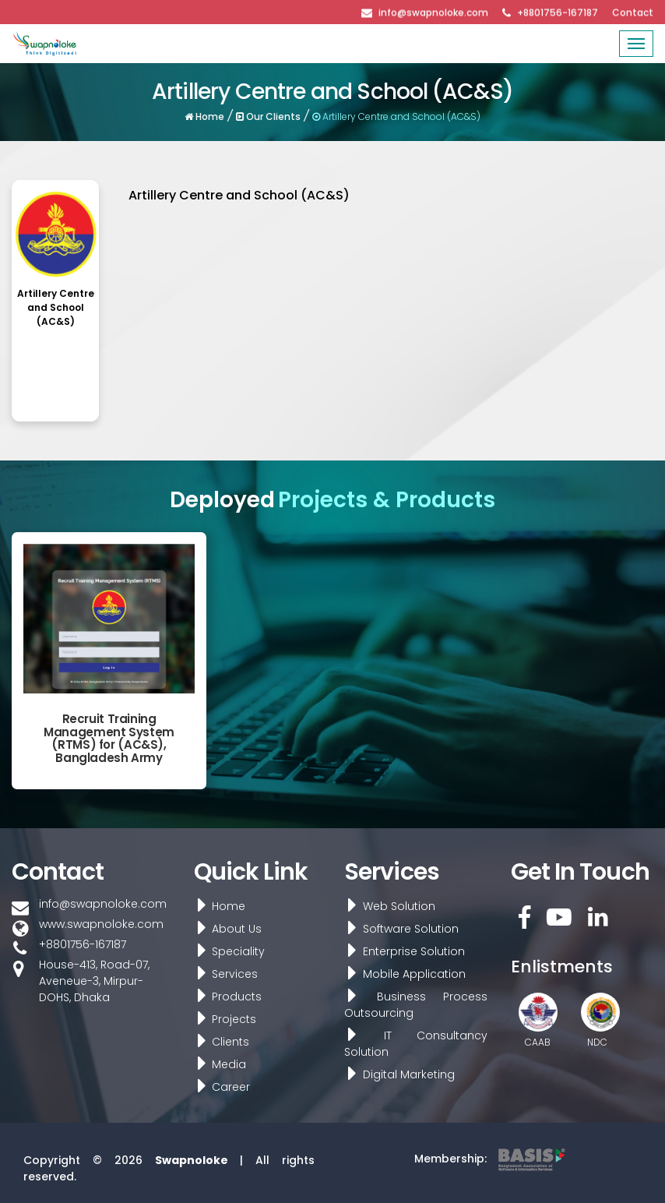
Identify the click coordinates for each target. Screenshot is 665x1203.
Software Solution (398, 929)
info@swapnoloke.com (433, 11)
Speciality (227, 951)
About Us (225, 929)
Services (223, 974)
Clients (219, 1042)
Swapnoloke (191, 1160)
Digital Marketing (396, 1074)
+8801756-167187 (557, 11)
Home (209, 112)
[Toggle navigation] (636, 43)
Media (217, 1064)
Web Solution (386, 906)
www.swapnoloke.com (101, 924)
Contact (632, 11)
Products (225, 996)
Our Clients (270, 112)
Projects (222, 1019)
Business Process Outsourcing (412, 1005)
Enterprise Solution (401, 951)
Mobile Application (402, 974)
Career (219, 1087)
